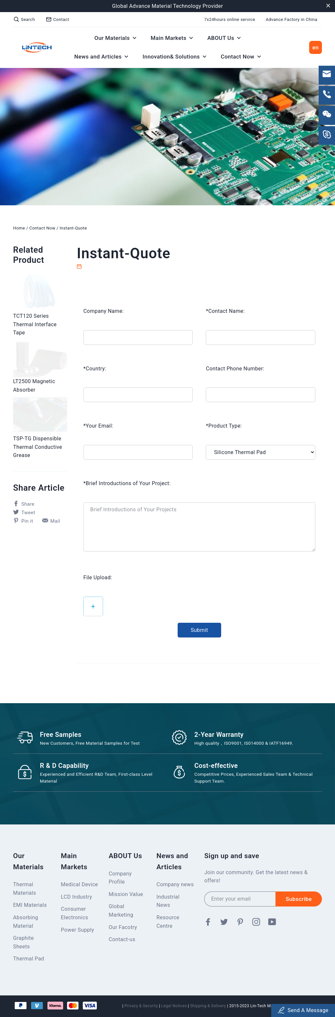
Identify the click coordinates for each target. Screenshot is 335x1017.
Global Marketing (121, 910)
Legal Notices (174, 1006)
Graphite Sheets (23, 942)
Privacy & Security (141, 1006)
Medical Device (79, 884)
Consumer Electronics (74, 913)
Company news (175, 884)
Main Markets (172, 38)
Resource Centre (167, 921)
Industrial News (167, 901)
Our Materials (115, 38)
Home (19, 228)
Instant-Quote (73, 228)
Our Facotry (123, 927)
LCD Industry (76, 897)
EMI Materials (30, 905)
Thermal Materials (24, 888)
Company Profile (120, 878)
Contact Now (241, 56)
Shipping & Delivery (208, 1006)
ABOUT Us (224, 38)
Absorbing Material (25, 921)
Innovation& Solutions (174, 56)
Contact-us (122, 939)
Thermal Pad (28, 959)
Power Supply (77, 930)
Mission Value (126, 894)
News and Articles (101, 56)
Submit (199, 630)
